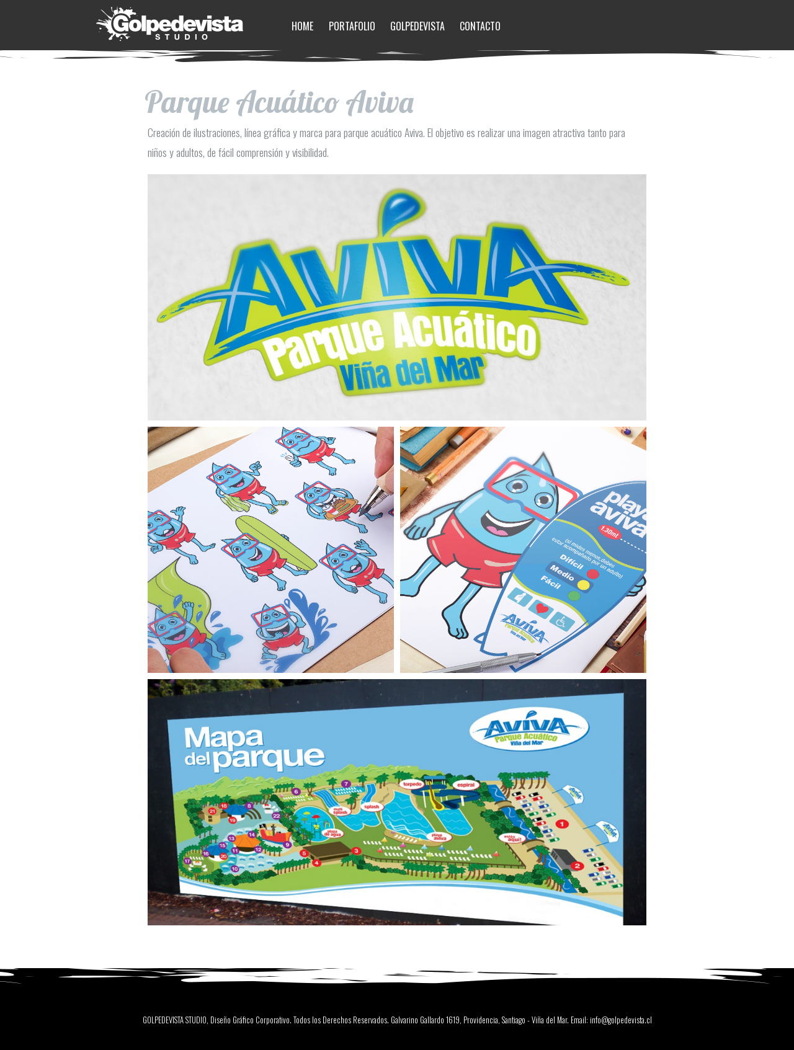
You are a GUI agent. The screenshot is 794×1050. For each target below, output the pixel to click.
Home (302, 26)
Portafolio (352, 26)
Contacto (480, 26)
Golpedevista (417, 26)
